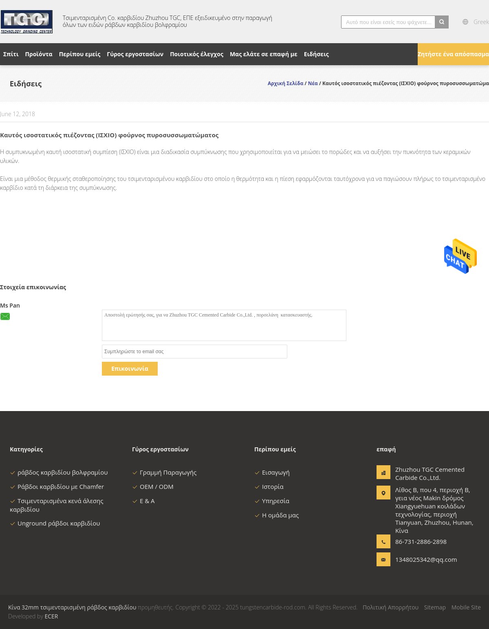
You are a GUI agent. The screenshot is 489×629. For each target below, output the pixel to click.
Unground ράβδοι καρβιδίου (55, 523)
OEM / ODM (153, 486)
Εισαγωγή (272, 472)
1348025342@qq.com (421, 559)
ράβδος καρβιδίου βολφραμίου (59, 472)
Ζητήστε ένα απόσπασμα (453, 54)
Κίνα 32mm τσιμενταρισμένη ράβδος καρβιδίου (72, 607)
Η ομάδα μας (276, 515)
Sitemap (435, 607)
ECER (51, 616)
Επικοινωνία (129, 368)
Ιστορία (269, 486)
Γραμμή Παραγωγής (164, 472)
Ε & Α (143, 501)
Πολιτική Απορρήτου (391, 607)
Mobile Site (466, 607)
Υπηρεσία (271, 501)
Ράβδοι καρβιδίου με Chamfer (57, 486)
